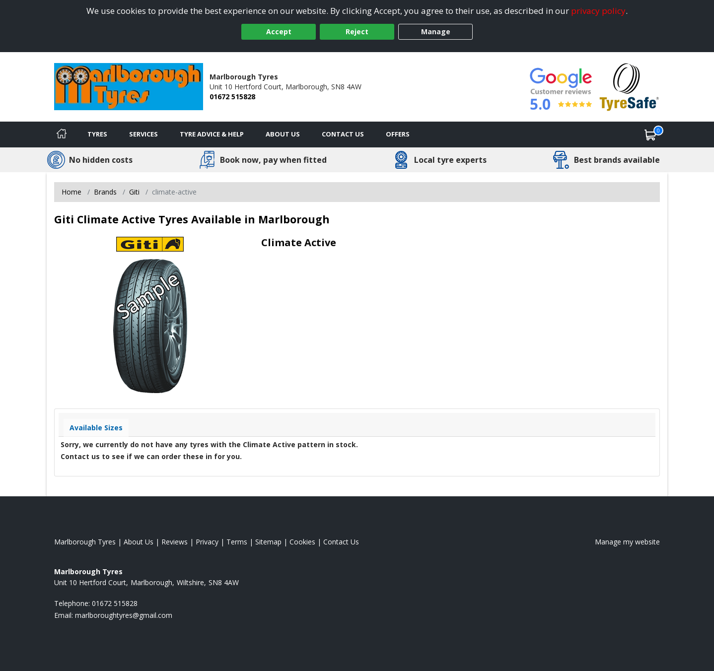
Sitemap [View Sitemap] (268, 541)
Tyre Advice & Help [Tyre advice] (212, 134)
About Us (283, 134)
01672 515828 (232, 96)
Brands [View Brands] (105, 192)
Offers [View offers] (398, 134)
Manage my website (627, 541)
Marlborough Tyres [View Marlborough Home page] (85, 541)
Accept (278, 31)
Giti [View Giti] (134, 192)
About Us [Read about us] (138, 541)
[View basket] (650, 134)
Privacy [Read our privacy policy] (207, 541)
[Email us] (123, 615)
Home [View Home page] (71, 192)
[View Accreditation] (629, 86)
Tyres (97, 134)
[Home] (61, 134)
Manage (435, 31)
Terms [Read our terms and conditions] (236, 541)
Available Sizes (96, 427)
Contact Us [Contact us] (343, 134)
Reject (357, 31)
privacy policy (598, 10)
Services (143, 134)
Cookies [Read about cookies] (302, 541)
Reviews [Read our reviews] (174, 541)
